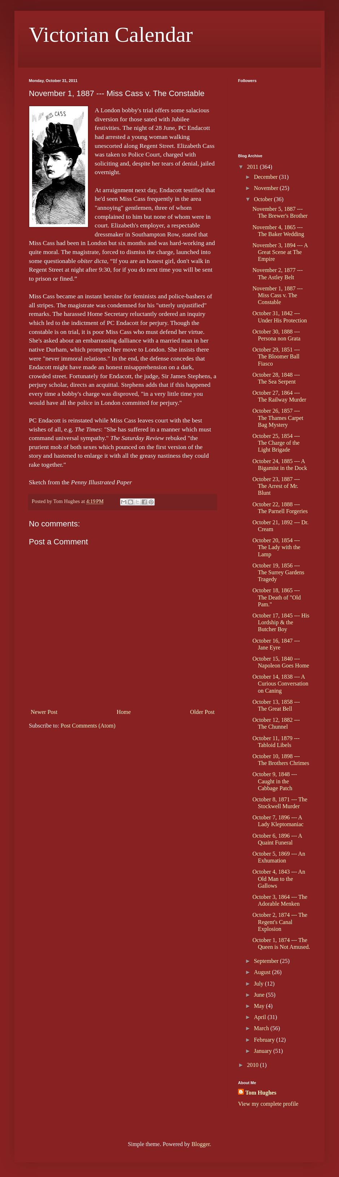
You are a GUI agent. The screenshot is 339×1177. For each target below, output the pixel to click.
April (261, 1017)
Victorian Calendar (111, 34)
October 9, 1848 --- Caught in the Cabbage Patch (274, 781)
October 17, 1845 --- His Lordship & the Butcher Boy (280, 622)
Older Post (202, 712)
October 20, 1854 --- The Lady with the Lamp (276, 547)
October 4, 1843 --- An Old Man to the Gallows (278, 878)
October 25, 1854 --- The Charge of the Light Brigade (276, 443)
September (267, 961)
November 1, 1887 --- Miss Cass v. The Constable (277, 295)
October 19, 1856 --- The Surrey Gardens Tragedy (278, 572)
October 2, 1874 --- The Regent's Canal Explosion (279, 922)
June (260, 995)
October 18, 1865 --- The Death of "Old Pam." (276, 597)
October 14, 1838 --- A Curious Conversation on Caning (280, 683)
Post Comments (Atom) (88, 726)
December (266, 177)
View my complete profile (268, 1104)
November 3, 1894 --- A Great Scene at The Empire (280, 252)
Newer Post (44, 712)
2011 (253, 167)
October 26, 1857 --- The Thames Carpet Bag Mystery (277, 417)
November (267, 188)
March (262, 1028)
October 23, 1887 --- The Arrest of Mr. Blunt (276, 486)
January (263, 1051)
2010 (253, 1065)
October (264, 199)
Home (124, 712)
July (259, 984)
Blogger (200, 1144)
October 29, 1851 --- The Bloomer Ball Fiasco (276, 356)
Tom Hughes (260, 1093)
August (263, 972)
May (260, 1006)
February (265, 1040)
